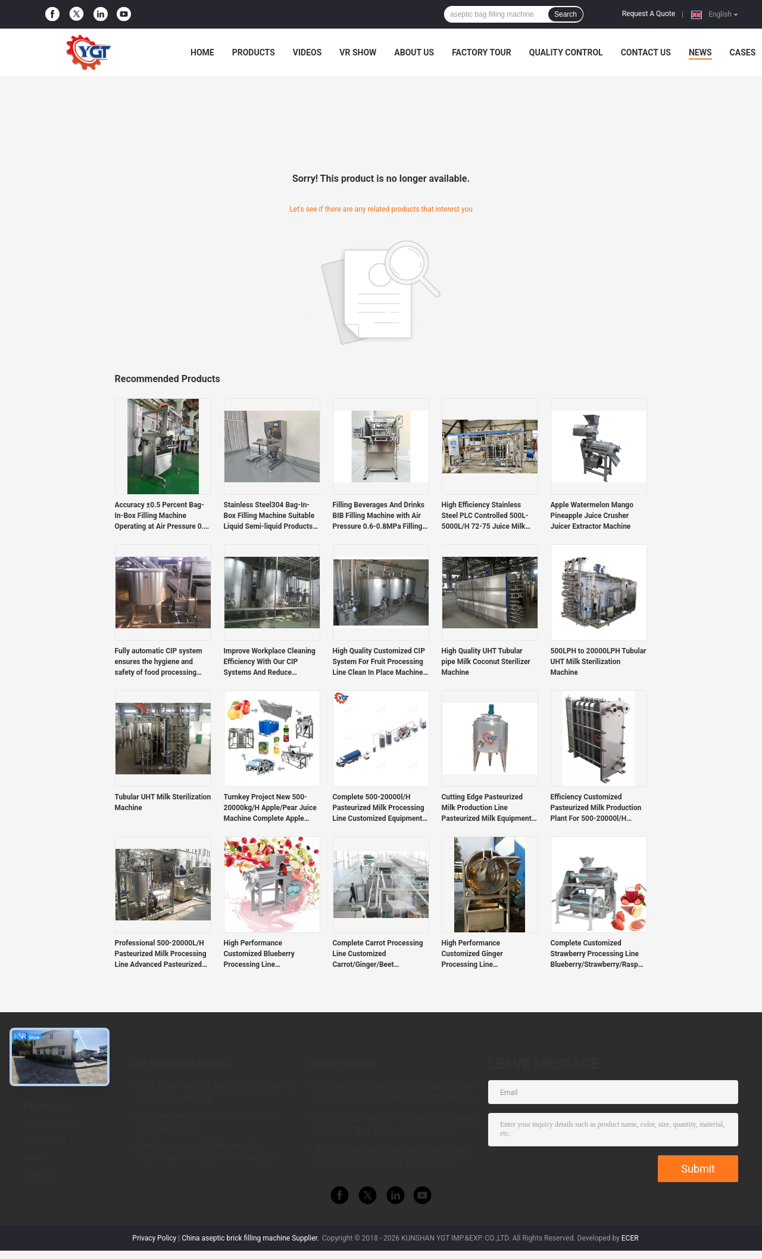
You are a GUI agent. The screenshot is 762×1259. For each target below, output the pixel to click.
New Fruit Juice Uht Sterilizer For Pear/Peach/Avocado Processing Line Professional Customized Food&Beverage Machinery (214, 1153)
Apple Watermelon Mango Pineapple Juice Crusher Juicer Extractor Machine (592, 516)
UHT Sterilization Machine (180, 1064)
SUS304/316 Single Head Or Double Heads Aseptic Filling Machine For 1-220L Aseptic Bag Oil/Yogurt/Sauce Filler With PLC (396, 1093)
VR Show (357, 52)
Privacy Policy (154, 1238)
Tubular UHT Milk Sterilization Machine (163, 802)
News (700, 52)
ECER (630, 1238)
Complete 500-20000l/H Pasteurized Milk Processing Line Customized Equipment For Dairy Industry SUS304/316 (378, 808)
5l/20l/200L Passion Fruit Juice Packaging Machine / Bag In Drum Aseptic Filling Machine (395, 1126)
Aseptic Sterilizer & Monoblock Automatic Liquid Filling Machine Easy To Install (393, 1156)
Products (253, 52)
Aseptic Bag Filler (343, 1064)
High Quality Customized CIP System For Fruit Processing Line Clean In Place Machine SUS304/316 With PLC (379, 662)
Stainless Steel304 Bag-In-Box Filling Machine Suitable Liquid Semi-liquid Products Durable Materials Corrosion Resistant (269, 516)
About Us (414, 52)
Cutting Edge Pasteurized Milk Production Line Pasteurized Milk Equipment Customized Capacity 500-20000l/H (487, 808)
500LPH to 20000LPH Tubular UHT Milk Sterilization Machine (599, 662)
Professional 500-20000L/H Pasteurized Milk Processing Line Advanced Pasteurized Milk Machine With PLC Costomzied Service (161, 954)
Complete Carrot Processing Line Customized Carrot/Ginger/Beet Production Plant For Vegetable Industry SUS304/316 (378, 954)
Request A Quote (648, 14)
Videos (307, 52)
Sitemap (39, 1175)
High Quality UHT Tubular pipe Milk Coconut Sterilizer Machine (486, 662)
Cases (743, 52)
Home (202, 52)
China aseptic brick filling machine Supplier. (251, 1238)
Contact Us (646, 52)
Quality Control (566, 52)
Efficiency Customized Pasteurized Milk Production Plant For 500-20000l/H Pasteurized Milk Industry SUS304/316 (596, 808)
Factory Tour (481, 52)
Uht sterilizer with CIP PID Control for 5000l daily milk (206, 1122)
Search (565, 14)
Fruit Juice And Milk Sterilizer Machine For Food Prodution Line (216, 1092)
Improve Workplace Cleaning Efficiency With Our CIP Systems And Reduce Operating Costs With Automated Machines (270, 662)
